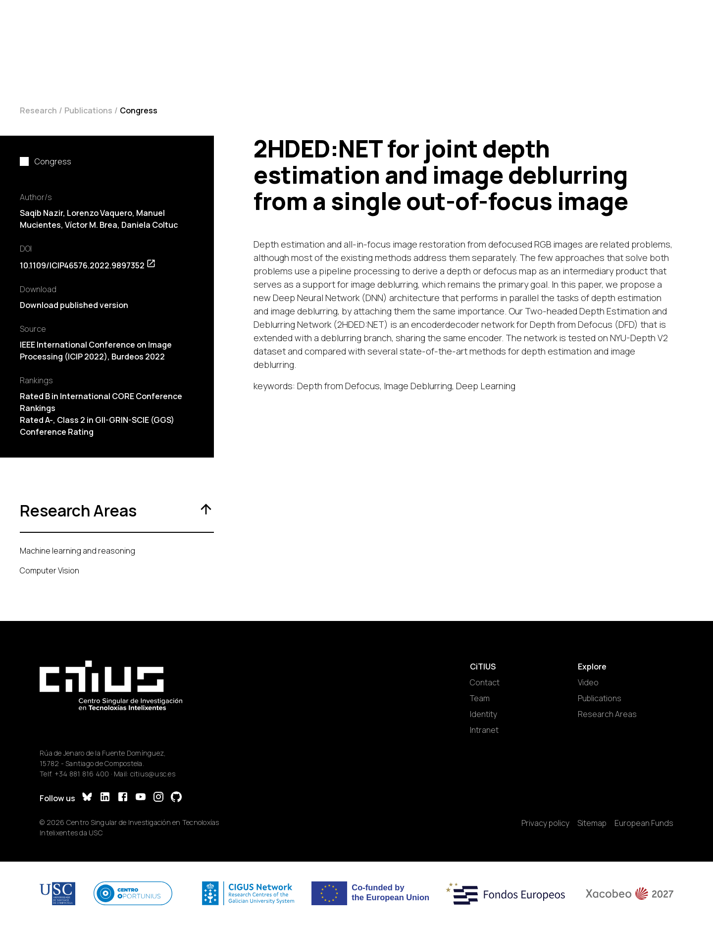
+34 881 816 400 (81, 773)
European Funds (643, 823)
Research (38, 110)
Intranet (484, 729)
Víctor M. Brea (91, 224)
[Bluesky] (87, 798)
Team (480, 698)
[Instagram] (158, 798)
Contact (485, 682)
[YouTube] (141, 798)
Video (588, 682)
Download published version (74, 305)
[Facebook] (123, 798)
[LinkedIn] (105, 798)
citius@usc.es (152, 773)
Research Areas (607, 714)
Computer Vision (49, 570)
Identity (483, 714)
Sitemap (592, 823)
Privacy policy (545, 823)
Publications (88, 110)
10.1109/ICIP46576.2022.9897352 (88, 265)
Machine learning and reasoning (77, 550)
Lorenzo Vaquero (99, 212)
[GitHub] (176, 798)
